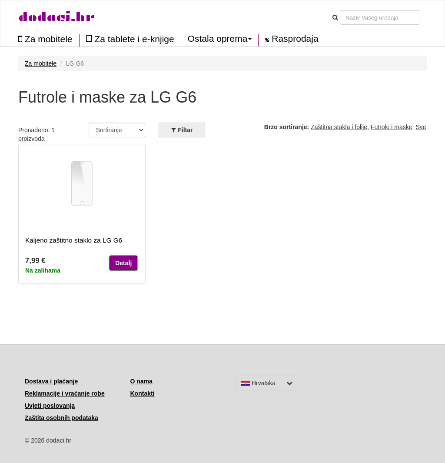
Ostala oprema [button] (220, 38)
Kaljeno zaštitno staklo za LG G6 (73, 240)
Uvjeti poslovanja (50, 405)
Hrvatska (258, 383)
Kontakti (142, 393)
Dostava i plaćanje (51, 381)
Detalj (123, 263)
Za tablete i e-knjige (130, 38)
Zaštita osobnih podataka (61, 417)
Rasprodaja (291, 38)
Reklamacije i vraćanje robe (65, 393)
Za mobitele (45, 38)
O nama (141, 381)
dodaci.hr (56, 17)
